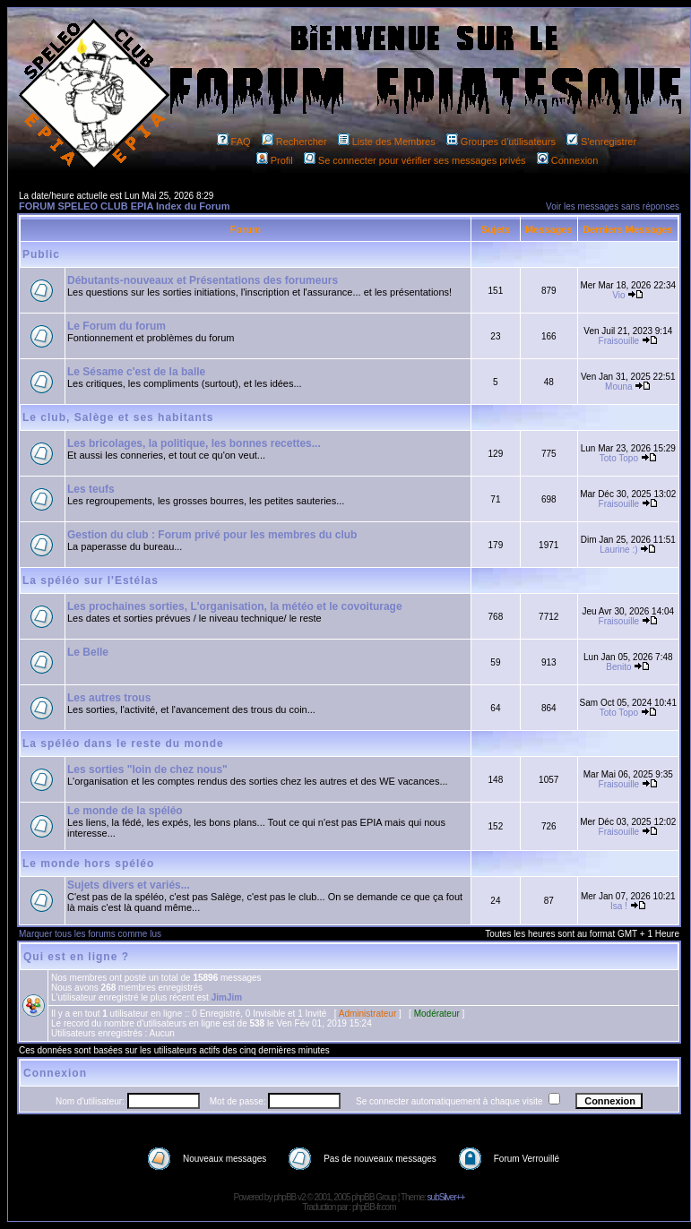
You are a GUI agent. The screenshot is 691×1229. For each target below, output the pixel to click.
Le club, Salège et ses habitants (117, 417)
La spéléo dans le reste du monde (123, 743)
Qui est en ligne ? (76, 956)
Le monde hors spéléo (88, 863)
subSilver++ (446, 1197)
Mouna (619, 386)
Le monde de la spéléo (125, 810)
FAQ (234, 141)
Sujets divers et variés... (128, 885)
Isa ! (618, 906)
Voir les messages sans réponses (612, 206)
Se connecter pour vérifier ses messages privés (415, 160)
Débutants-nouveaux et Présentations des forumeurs (202, 280)
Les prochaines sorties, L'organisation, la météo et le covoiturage (234, 606)
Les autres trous (109, 698)
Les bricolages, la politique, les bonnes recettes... (194, 443)
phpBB (284, 1197)
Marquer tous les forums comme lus (90, 934)
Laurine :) (618, 549)
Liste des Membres (387, 141)
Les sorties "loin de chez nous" (147, 769)
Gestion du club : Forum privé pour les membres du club (212, 535)
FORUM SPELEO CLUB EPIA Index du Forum (124, 206)
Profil (274, 160)
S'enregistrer (601, 141)
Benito (618, 667)
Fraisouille (619, 341)
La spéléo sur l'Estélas (90, 580)
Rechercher (294, 141)
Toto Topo (619, 458)
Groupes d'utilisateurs (501, 141)
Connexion (568, 160)
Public (41, 254)
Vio (618, 295)
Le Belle (87, 652)
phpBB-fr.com (374, 1207)
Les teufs (91, 489)
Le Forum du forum (116, 326)
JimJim (227, 997)
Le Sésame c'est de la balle (136, 371)
